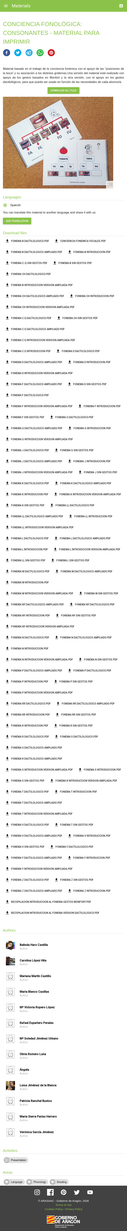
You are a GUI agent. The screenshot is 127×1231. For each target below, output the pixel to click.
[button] (6, 52)
